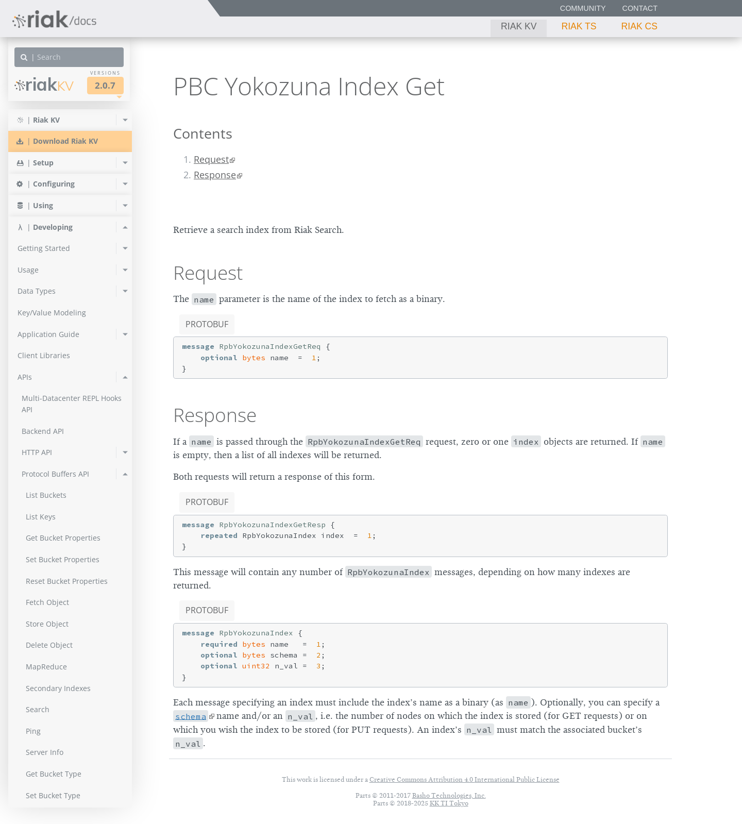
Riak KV (518, 26)
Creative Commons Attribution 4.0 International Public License (464, 779)
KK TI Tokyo (449, 803)
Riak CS (639, 26)
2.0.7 (105, 85)
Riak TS (578, 26)
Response (215, 175)
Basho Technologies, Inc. (449, 795)
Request (211, 159)
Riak (44, 84)
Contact (639, 8)
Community (583, 8)
